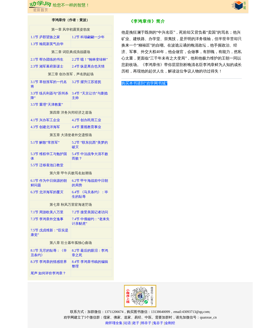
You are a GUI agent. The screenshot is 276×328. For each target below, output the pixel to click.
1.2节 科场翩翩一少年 (88, 37)
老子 (135, 323)
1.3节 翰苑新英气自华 (47, 44)
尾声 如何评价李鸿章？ (48, 273)
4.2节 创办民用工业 (86, 120)
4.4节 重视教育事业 (86, 127)
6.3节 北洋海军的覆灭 (47, 192)
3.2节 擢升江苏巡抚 (86, 82)
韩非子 (146, 323)
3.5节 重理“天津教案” (47, 104)
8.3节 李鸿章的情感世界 (49, 262)
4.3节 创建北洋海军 (45, 127)
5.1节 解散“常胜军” (45, 142)
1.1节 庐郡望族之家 (45, 37)
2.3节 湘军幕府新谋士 (47, 66)
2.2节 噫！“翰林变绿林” (90, 59)
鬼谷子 (158, 323)
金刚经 (170, 323)
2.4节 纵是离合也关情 (88, 66)
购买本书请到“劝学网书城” (144, 83)
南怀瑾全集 (113, 323)
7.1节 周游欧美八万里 (47, 212)
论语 (127, 323)
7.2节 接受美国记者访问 (90, 212)
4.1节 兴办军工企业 (45, 120)
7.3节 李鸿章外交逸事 (47, 219)
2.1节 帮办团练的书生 (47, 59)
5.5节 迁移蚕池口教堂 (47, 165)
